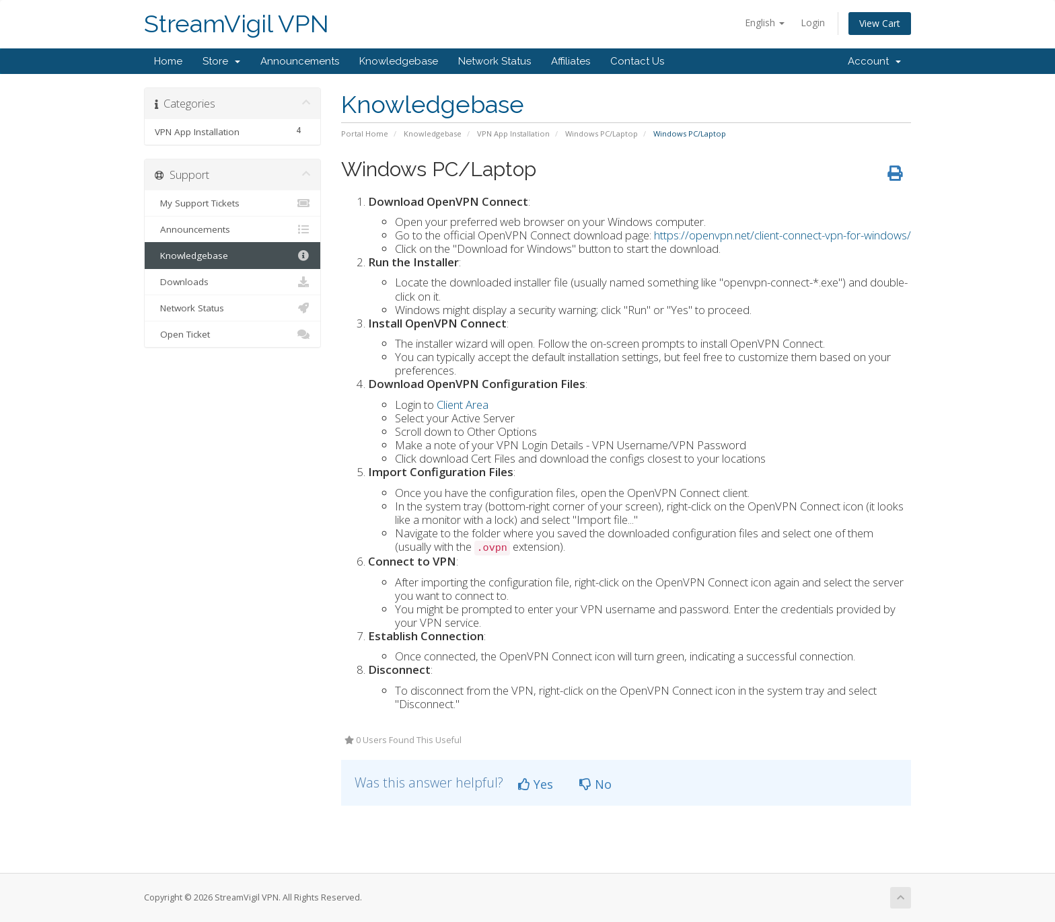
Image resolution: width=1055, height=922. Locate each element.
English (765, 22)
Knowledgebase (398, 61)
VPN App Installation (513, 133)
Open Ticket (232, 334)
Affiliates (570, 61)
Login (813, 22)
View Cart (879, 23)
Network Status (494, 61)
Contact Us (637, 61)
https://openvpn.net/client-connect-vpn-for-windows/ (782, 235)
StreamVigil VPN (236, 23)
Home (168, 61)
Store (221, 61)
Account (874, 61)
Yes (535, 784)
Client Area (462, 404)
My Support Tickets (232, 203)
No (595, 784)
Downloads (232, 282)
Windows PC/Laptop (601, 133)
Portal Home (364, 133)
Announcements (299, 61)
